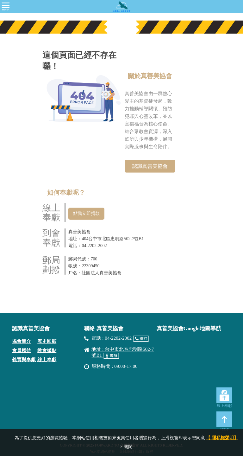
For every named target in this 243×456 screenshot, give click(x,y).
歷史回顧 (46, 341)
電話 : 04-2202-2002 (112, 338)
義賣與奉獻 (24, 359)
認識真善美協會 (150, 166)
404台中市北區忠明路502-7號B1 (113, 238)
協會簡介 (21, 341)
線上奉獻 (46, 359)
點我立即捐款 (86, 213)
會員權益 (21, 350)
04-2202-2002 (94, 245)
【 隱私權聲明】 (222, 437)
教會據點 (46, 350)
